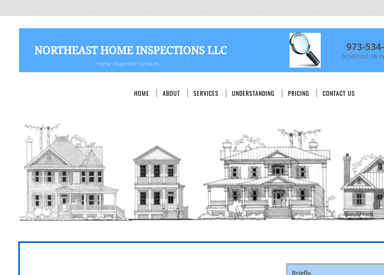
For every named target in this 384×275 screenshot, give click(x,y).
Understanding (253, 93)
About (171, 93)
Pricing (298, 93)
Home (141, 93)
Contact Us (339, 93)
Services (206, 93)
